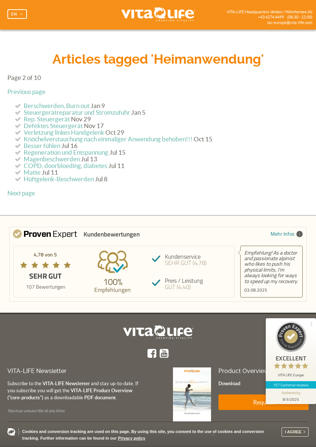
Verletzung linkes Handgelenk (64, 132)
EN (14, 14)
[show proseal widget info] (291, 396)
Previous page (26, 91)
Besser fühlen (42, 145)
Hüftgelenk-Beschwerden (59, 179)
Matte (32, 172)
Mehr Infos (287, 233)
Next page (21, 193)
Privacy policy (131, 438)
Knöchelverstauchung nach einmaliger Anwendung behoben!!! (108, 139)
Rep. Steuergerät (47, 119)
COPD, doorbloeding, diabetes (65, 165)
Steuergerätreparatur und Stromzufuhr (77, 112)
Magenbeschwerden (52, 159)
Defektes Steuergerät (53, 125)
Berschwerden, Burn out (56, 105)
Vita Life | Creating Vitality (158, 14)
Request (263, 402)
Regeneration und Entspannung (66, 152)
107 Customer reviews (291, 384)
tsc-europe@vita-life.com (289, 22)
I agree (293, 432)
